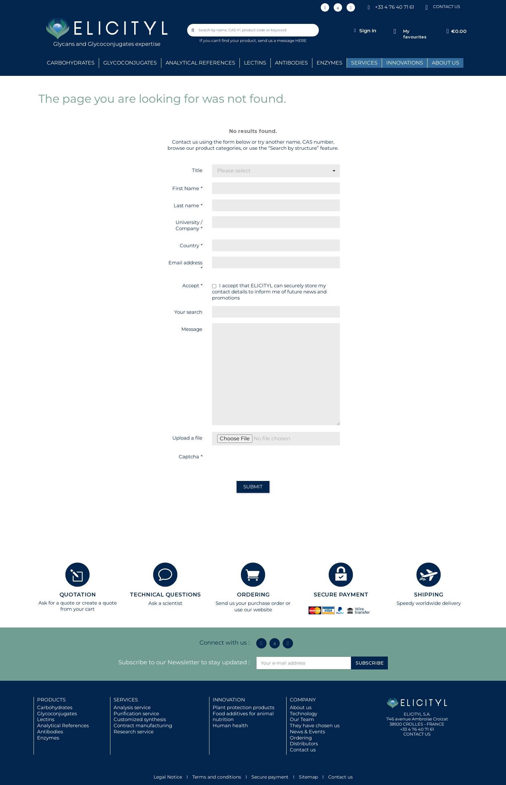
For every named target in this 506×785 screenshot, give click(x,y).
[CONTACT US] (426, 7)
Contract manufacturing (143, 725)
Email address (185, 266)
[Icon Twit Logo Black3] (338, 7)
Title (197, 170)
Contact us (303, 750)
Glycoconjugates (57, 713)
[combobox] (253, 30)
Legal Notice (168, 777)
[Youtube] (351, 7)
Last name (188, 205)
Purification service (136, 713)
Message (191, 329)
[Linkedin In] (325, 7)
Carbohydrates (54, 707)
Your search (188, 312)
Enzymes (48, 738)
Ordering (301, 738)
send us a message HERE (282, 40)
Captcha (190, 457)
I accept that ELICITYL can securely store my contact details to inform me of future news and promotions (269, 292)
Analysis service (132, 707)
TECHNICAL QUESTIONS (165, 594)
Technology (303, 713)
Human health (230, 725)
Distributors (304, 743)
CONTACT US (446, 6)
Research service (134, 732)
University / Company (189, 225)
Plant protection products (243, 707)
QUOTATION (77, 594)
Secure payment (269, 777)
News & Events (307, 732)
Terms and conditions (216, 777)
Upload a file (187, 438)
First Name (187, 188)
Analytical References (63, 725)
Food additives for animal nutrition (243, 716)
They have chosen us (314, 725)
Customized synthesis (140, 719)
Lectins (45, 719)
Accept (192, 285)
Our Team (302, 719)
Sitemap (308, 777)
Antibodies (50, 732)
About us (300, 707)
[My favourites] (394, 31)
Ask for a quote (56, 603)
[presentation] (261, 463)
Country (191, 245)
